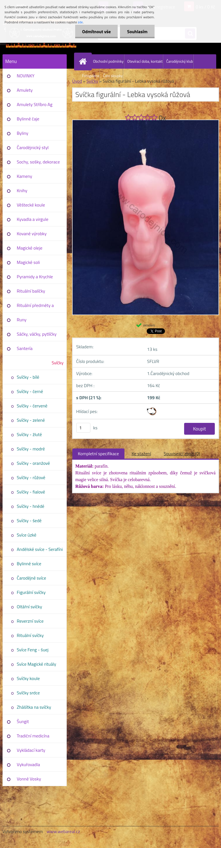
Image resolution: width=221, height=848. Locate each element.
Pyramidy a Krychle (35, 276)
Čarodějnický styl (33, 147)
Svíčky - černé (30, 391)
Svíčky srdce (28, 692)
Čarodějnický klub (179, 61)
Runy (22, 319)
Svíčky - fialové (31, 491)
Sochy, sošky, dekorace (38, 161)
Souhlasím (137, 31)
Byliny (22, 133)
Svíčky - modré (31, 448)
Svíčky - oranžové (33, 463)
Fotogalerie (91, 75)
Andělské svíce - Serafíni (40, 549)
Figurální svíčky (31, 592)
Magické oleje (30, 247)
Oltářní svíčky (29, 606)
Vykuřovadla (28, 764)
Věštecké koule (31, 204)
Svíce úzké (27, 534)
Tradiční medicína (33, 735)
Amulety (25, 90)
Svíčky (57, 362)
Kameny (24, 176)
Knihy (22, 190)
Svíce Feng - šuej (33, 649)
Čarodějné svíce (31, 578)
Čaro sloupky (113, 75)
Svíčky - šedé (29, 520)
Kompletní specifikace (98, 453)
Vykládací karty (31, 750)
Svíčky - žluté (29, 434)
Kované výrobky (32, 233)
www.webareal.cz (63, 831)
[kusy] (83, 428)
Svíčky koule (28, 678)
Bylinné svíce (29, 563)
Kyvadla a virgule (32, 219)
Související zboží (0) (182, 453)
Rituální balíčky (31, 291)
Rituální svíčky (30, 635)
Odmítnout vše (96, 31)
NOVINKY (26, 75)
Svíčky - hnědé (30, 506)
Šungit (23, 721)
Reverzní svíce (30, 621)
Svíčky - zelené (31, 420)
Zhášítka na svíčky (34, 707)
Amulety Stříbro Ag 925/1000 (35, 106)
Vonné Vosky (29, 778)
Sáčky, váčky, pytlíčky (37, 334)
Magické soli (28, 262)
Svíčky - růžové (31, 477)
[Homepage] (84, 61)
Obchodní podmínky (108, 61)
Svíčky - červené (32, 405)
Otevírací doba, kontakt (145, 61)
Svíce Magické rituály (36, 664)
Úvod (77, 81)
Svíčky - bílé (28, 377)
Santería (25, 348)
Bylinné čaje (28, 118)
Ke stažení (141, 453)
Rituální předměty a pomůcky (35, 307)
